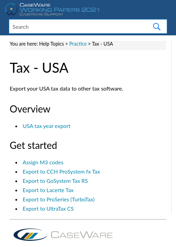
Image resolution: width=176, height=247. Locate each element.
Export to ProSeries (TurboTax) (58, 199)
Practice (78, 44)
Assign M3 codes (43, 162)
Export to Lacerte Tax (48, 190)
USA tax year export (46, 125)
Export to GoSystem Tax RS (55, 180)
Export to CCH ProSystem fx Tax (61, 171)
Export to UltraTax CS (48, 208)
